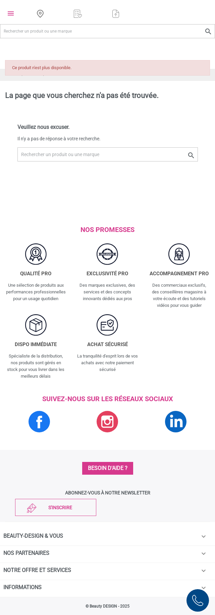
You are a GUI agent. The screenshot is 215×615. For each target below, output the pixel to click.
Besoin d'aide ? (107, 468)
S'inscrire (60, 507)
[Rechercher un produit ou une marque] (107, 31)
